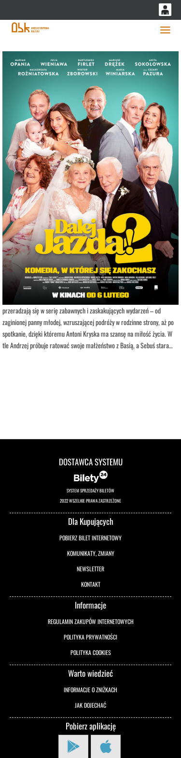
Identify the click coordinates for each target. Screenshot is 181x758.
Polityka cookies (90, 652)
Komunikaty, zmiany (90, 553)
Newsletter (90, 569)
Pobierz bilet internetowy (90, 538)
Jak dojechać (90, 705)
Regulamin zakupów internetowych (91, 621)
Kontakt (90, 584)
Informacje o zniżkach (90, 689)
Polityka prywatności (90, 637)
